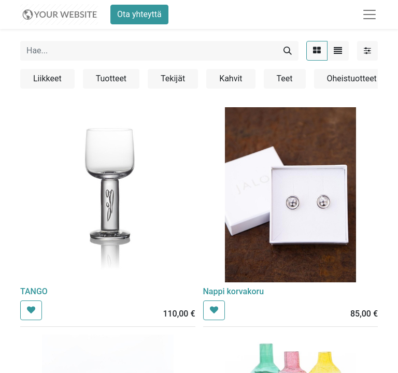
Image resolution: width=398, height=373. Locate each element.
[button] (31, 310)
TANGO (34, 291)
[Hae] (287, 51)
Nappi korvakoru (233, 291)
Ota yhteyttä (139, 14)
